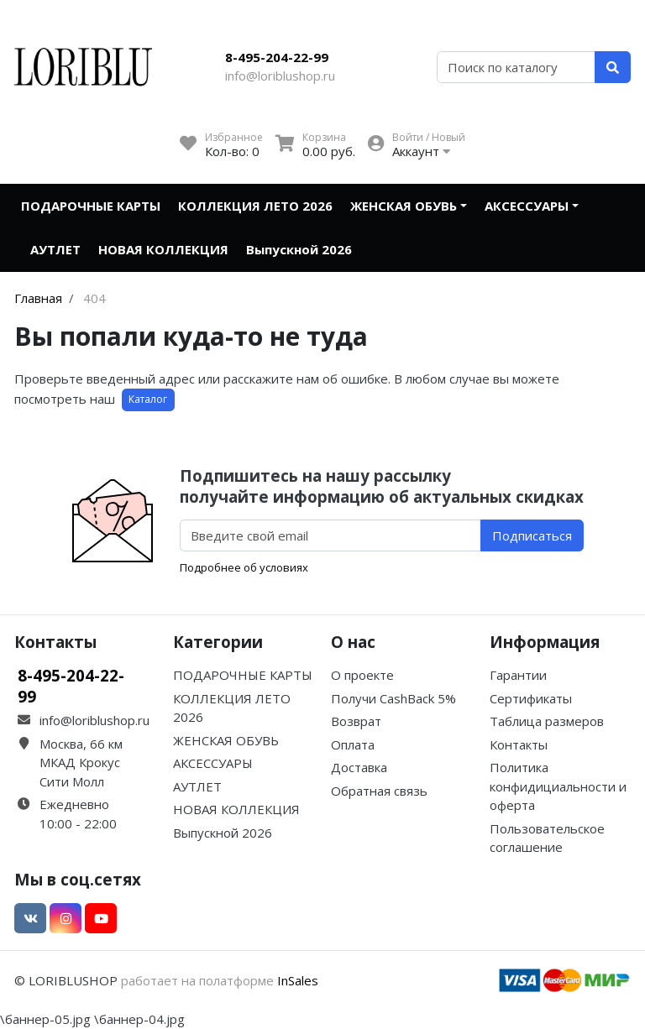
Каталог (147, 399)
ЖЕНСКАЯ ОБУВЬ (403, 205)
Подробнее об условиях (244, 567)
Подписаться (532, 535)
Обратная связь (379, 790)
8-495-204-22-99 (276, 57)
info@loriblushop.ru (280, 75)
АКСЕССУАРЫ (527, 205)
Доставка (359, 767)
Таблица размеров (547, 721)
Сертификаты (531, 698)
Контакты (519, 744)
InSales (297, 980)
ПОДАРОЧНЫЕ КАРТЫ (90, 205)
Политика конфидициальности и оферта (558, 786)
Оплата (353, 744)
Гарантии (518, 674)
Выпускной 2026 (299, 249)
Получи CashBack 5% (393, 698)
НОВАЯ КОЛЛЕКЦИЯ (163, 249)
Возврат (356, 721)
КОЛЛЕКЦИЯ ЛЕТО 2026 (255, 205)
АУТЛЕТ (55, 249)
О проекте (362, 674)
